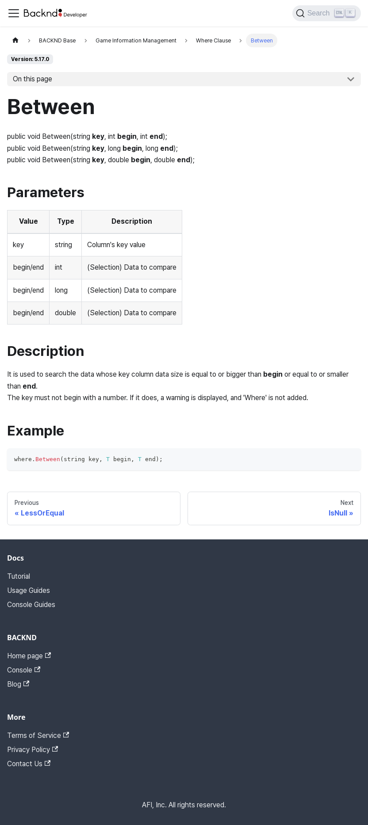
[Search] (326, 13)
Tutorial (18, 576)
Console (23, 670)
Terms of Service (38, 735)
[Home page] (15, 40)
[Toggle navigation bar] (13, 13)
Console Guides (31, 604)
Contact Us (28, 764)
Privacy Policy (32, 749)
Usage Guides (28, 590)
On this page (32, 79)
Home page (29, 656)
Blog (18, 684)
